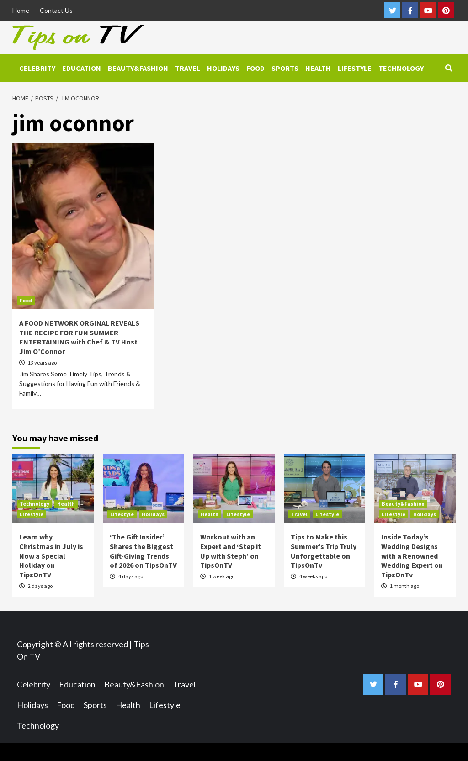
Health (318, 68)
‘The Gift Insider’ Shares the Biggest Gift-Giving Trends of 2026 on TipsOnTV (143, 551)
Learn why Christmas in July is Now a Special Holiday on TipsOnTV (51, 555)
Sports (284, 68)
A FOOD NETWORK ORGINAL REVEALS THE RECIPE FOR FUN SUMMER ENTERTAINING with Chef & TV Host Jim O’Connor (79, 337)
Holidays (223, 68)
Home (20, 10)
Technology (401, 68)
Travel (187, 68)
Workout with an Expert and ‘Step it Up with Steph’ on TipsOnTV (230, 551)
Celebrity (37, 68)
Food (255, 68)
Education (81, 68)
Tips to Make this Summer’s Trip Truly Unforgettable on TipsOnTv (323, 551)
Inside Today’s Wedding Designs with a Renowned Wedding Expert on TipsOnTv (412, 555)
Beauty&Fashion (138, 68)
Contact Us (56, 10)
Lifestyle (355, 68)
